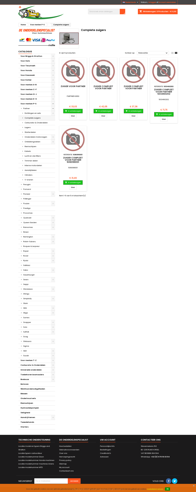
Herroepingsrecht (67, 456)
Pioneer (26, 194)
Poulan (26, 203)
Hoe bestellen (65, 446)
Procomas (28, 213)
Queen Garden (30, 222)
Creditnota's (105, 453)
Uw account (107, 439)
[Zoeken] (106, 11)
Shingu (26, 294)
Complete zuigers (33, 118)
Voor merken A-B (28, 84)
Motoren (25, 384)
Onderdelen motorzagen (36, 137)
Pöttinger (27, 198)
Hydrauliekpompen (30, 408)
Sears (25, 279)
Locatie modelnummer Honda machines (36, 460)
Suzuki (26, 355)
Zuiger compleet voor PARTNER (103, 87)
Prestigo (27, 208)
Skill (25, 351)
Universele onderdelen (31, 370)
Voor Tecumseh (28, 65)
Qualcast (27, 217)
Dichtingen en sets (33, 113)
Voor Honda (26, 70)
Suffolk (26, 332)
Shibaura (27, 341)
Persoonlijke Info (107, 446)
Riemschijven (30, 146)
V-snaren (29, 179)
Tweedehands (27, 422)
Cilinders (28, 175)
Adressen (104, 456)
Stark (25, 303)
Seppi (25, 284)
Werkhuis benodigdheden (33, 389)
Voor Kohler (26, 80)
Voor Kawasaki (28, 75)
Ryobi (25, 260)
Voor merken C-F (29, 89)
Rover (25, 255)
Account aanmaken (167, 2)
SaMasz (26, 265)
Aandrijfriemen (28, 417)
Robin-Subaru (29, 241)
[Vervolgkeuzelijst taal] (131, 2)
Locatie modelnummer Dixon (31, 456)
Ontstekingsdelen (32, 141)
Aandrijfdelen (31, 170)
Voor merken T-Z (28, 360)
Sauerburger (29, 274)
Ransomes (28, 227)
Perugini (26, 184)
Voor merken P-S (28, 103)
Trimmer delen (31, 160)
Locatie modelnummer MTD (30, 467)
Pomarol (27, 189)
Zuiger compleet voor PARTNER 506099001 (73, 160)
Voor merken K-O (29, 99)
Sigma (26, 346)
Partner (26, 108)
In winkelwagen (73, 111)
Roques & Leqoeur (31, 246)
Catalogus (25, 51)
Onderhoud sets (28, 398)
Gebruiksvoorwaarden (69, 449)
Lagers (28, 127)
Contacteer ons (151, 439)
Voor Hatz (25, 61)
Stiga (25, 313)
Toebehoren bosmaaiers (32, 374)
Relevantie (153, 53)
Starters (24, 427)
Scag (25, 336)
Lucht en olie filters (33, 156)
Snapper (27, 322)
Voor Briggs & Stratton (31, 56)
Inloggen (152, 2)
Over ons (63, 453)
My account (64, 467)
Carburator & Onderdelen (36, 122)
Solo (25, 327)
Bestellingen (105, 449)
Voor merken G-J (29, 94)
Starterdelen (30, 132)
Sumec (26, 317)
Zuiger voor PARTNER (73, 86)
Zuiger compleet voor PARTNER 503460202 (164, 91)
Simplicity (27, 298)
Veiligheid (25, 412)
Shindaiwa (28, 289)
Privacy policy (65, 460)
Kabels (28, 151)
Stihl (25, 308)
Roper (26, 251)
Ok (167, 489)
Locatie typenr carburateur (30, 453)
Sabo (25, 270)
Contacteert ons (66, 471)
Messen (24, 393)
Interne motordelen (33, 165)
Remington (28, 236)
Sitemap (63, 464)
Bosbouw (25, 379)
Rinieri (26, 232)
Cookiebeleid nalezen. (155, 489)
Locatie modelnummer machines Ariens (36, 464)
